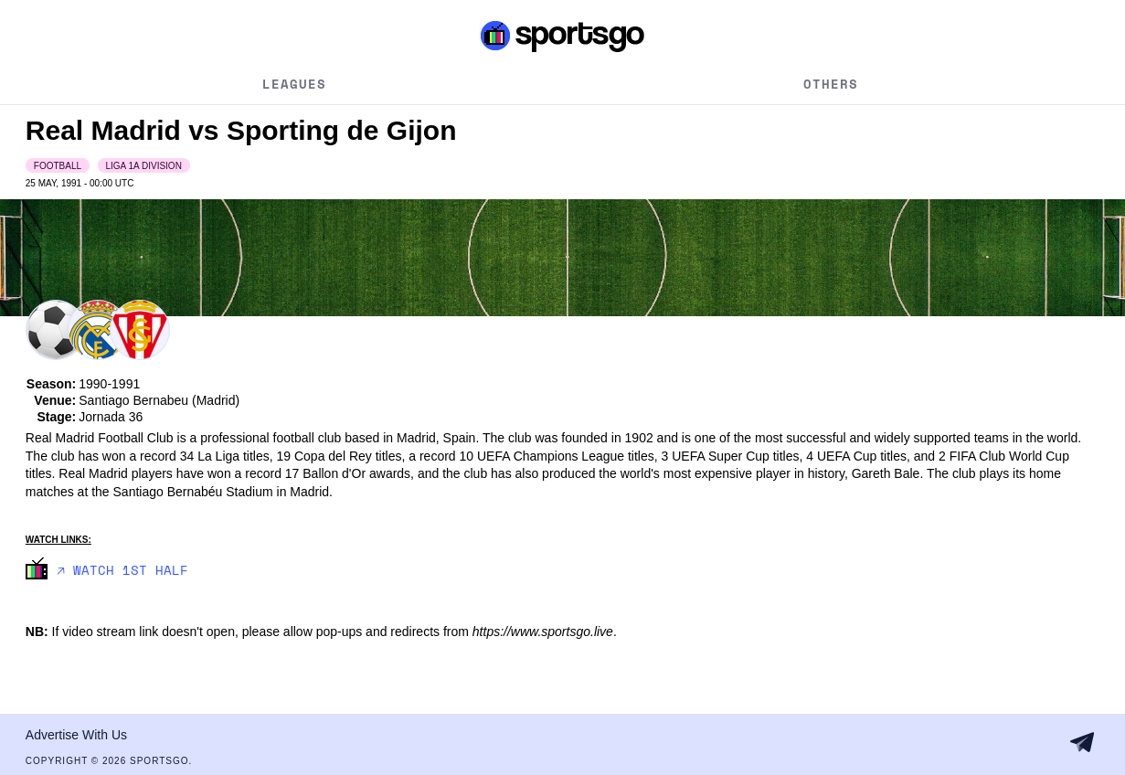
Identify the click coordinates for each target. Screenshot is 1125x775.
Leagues (294, 83)
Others (830, 83)
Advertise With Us (76, 734)
